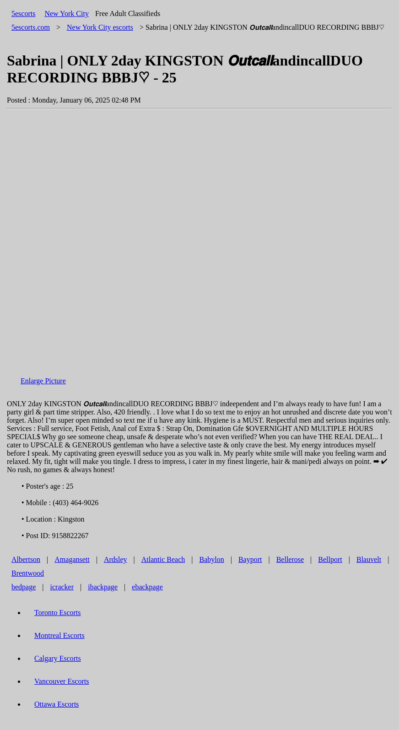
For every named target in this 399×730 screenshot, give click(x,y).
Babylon (212, 559)
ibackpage (103, 587)
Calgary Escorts (57, 658)
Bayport (250, 559)
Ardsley (115, 559)
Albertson (25, 559)
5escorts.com (30, 27)
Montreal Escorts (59, 635)
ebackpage (147, 587)
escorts (100, 27)
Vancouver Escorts (61, 681)
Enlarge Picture (43, 381)
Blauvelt (368, 559)
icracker (62, 587)
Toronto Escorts (57, 612)
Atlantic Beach (163, 559)
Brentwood (27, 573)
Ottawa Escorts (56, 704)
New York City (66, 13)
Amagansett (71, 559)
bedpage (23, 587)
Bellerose (290, 559)
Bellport (330, 559)
